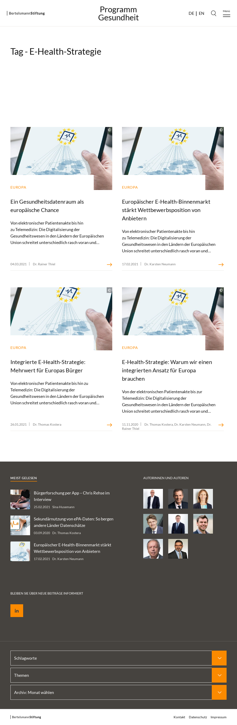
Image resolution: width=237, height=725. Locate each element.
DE (191, 13)
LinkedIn (13, 605)
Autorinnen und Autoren (166, 478)
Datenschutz (198, 717)
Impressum (219, 717)
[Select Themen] (118, 675)
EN (201, 13)
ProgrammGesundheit (118, 13)
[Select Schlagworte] (118, 658)
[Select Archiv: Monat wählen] (118, 692)
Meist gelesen (23, 478)
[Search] (213, 13)
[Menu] (226, 13)
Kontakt (179, 717)
